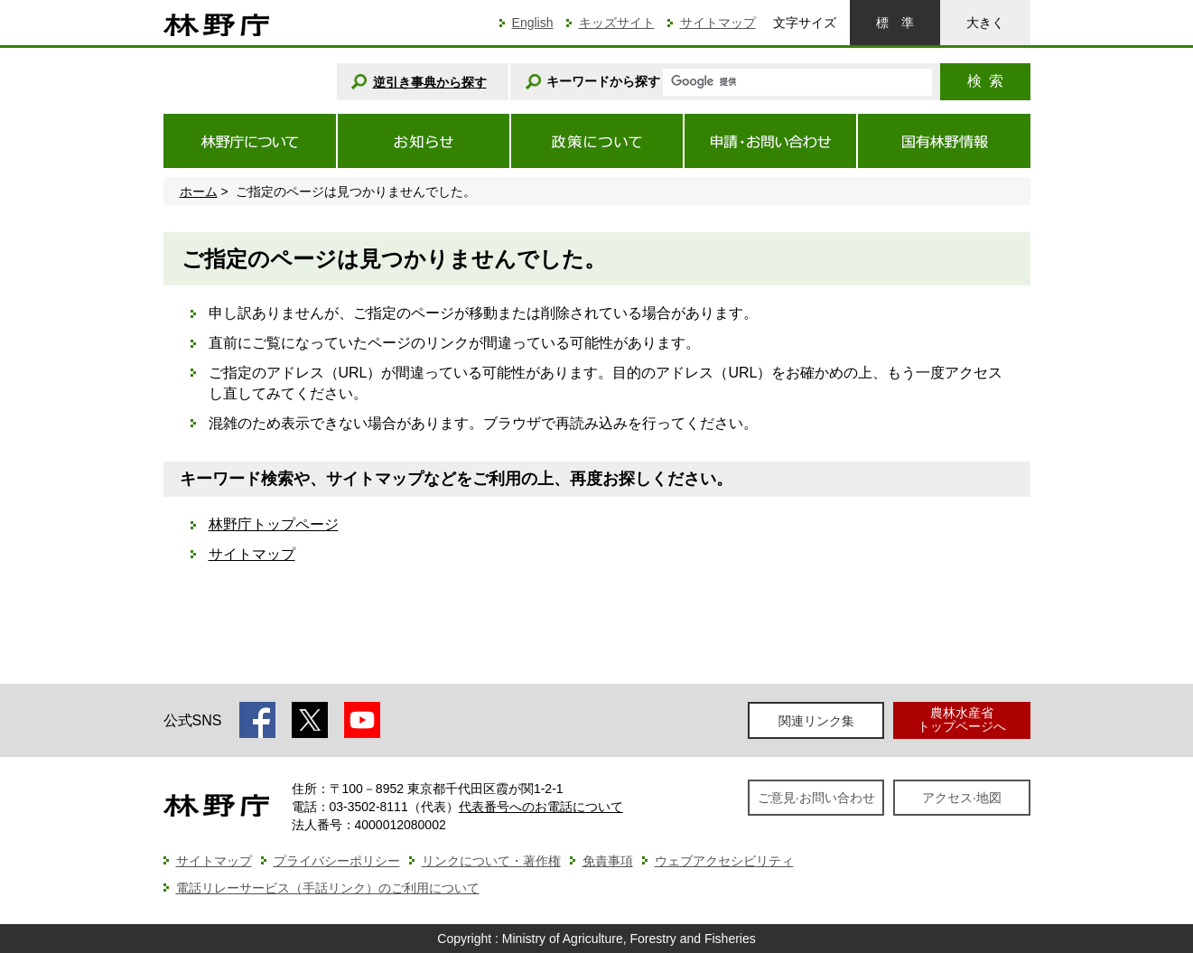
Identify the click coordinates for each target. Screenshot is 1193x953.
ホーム (199, 191)
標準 (895, 22)
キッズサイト (617, 22)
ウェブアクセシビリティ (724, 861)
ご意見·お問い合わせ (816, 797)
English (533, 22)
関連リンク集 (816, 721)
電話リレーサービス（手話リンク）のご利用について (328, 888)
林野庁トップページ (274, 524)
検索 (985, 81)
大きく (985, 22)
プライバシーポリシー (337, 861)
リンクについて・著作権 (491, 861)
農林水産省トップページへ (962, 719)
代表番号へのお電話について (541, 806)
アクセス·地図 (962, 797)
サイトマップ (718, 22)
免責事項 (608, 861)
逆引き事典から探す (430, 82)
